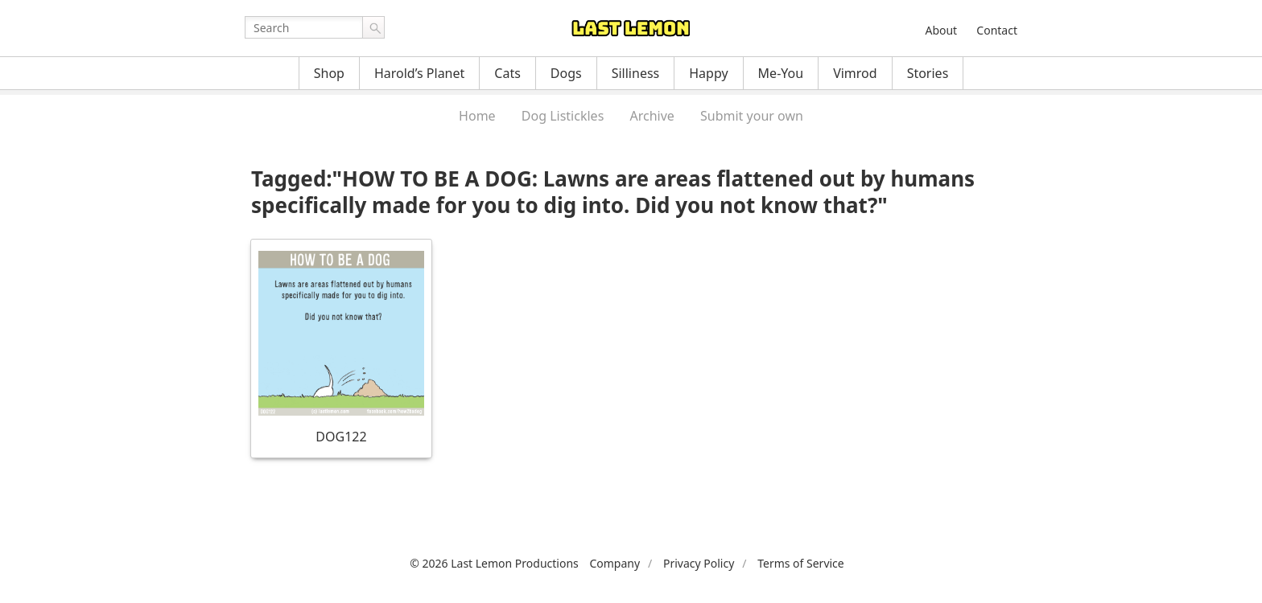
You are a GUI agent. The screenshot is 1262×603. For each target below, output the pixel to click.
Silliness (636, 73)
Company (614, 563)
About (941, 30)
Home (477, 116)
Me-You (781, 73)
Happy (708, 73)
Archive (651, 116)
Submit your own (751, 116)
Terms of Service (800, 563)
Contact (996, 30)
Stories (928, 73)
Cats (507, 73)
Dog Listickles (563, 116)
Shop (329, 73)
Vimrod (855, 73)
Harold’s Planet (419, 73)
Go (373, 27)
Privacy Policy (698, 563)
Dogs (566, 73)
